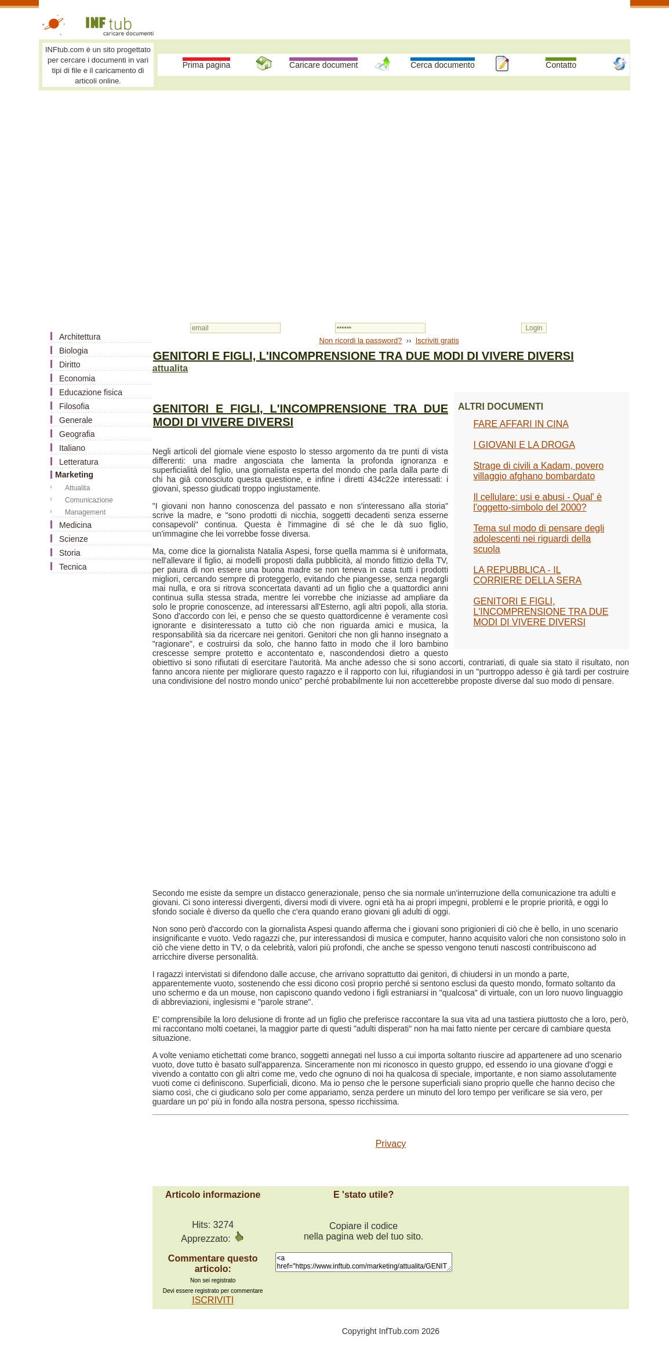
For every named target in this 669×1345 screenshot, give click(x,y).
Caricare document (323, 65)
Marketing (74, 474)
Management (85, 512)
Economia (77, 378)
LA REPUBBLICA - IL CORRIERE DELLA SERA (527, 575)
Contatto (561, 65)
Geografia (76, 434)
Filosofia (74, 406)
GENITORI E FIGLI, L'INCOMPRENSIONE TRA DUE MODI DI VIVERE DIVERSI (540, 611)
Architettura (80, 336)
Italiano (72, 448)
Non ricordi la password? (360, 340)
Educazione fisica (90, 392)
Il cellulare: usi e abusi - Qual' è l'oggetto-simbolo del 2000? (537, 502)
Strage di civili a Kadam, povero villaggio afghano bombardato (538, 471)
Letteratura (79, 461)
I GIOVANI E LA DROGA (524, 445)
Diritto (70, 364)
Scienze (73, 539)
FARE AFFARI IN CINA (520, 424)
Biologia (73, 350)
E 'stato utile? (363, 1195)
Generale (76, 420)
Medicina (75, 525)
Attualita (77, 488)
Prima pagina (207, 65)
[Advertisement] (334, 181)
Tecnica (72, 566)
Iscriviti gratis (437, 340)
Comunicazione (89, 500)
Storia (70, 552)
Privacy (391, 1144)
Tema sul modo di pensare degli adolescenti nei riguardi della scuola (538, 538)
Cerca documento (442, 65)
